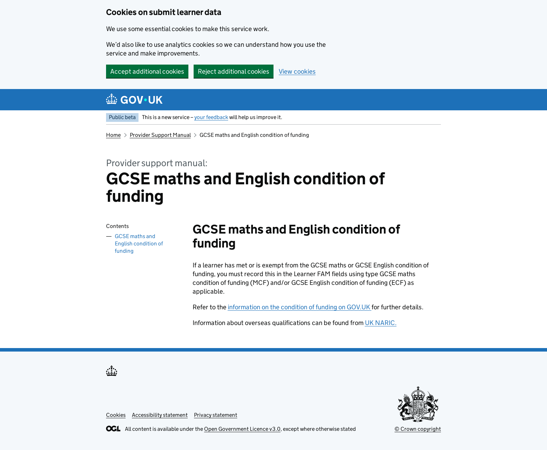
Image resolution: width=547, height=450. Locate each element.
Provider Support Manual (160, 135)
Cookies (116, 415)
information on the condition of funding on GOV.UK (300, 307)
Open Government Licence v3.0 (242, 429)
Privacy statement (215, 415)
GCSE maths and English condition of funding (139, 243)
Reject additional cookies (233, 71)
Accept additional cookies (147, 71)
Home (113, 135)
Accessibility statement (160, 415)
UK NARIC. (381, 323)
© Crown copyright (418, 429)
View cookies (297, 71)
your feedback (211, 117)
